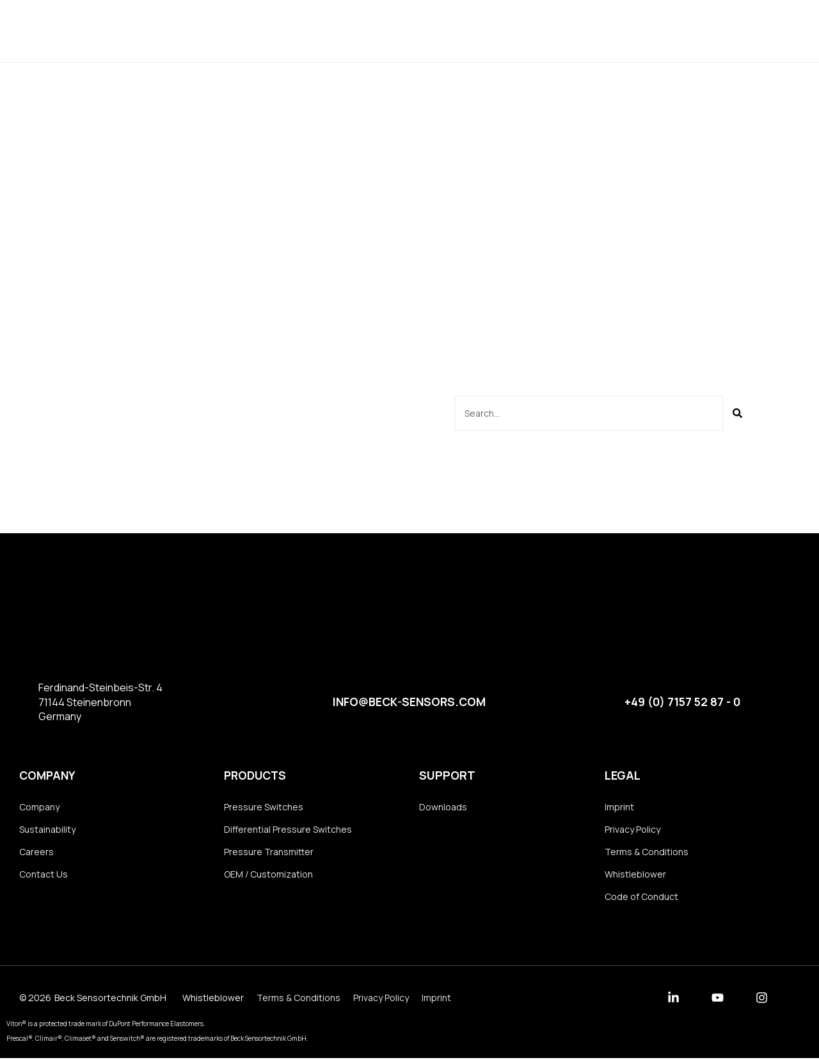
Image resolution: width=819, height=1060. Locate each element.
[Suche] (737, 413)
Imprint (619, 807)
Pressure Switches (263, 807)
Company (414, 30)
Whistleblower (635, 875)
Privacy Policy (632, 829)
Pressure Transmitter (269, 852)
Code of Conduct (641, 898)
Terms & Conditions (646, 852)
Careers (36, 852)
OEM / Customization (268, 875)
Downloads (492, 30)
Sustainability (47, 829)
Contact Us (43, 875)
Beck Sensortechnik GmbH (110, 999)
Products (341, 30)
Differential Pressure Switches (288, 829)
